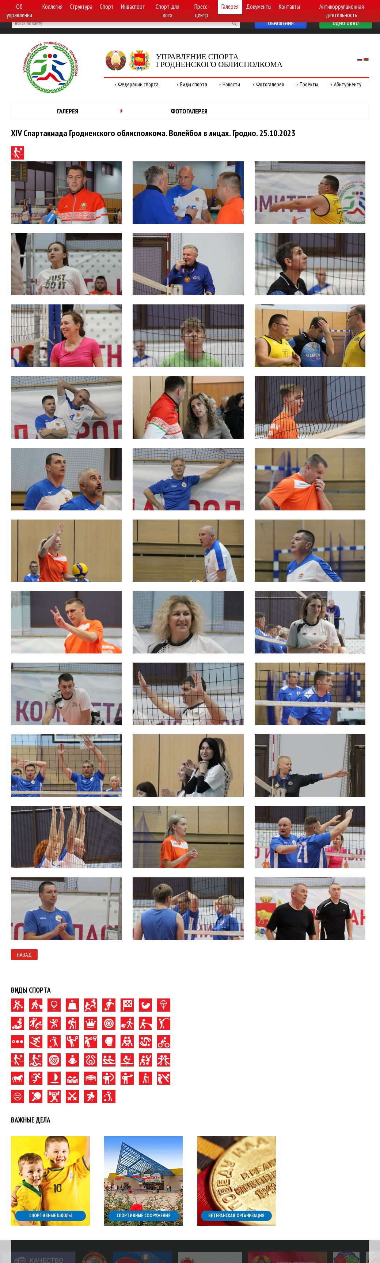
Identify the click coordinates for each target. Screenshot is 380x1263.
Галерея (230, 7)
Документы (258, 7)
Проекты (309, 84)
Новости (231, 84)
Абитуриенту (347, 84)
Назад (24, 954)
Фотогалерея (270, 84)
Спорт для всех (167, 11)
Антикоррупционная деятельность (341, 11)
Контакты (289, 7)
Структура (81, 7)
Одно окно (345, 23)
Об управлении (19, 11)
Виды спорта (193, 84)
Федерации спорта (138, 84)
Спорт (107, 7)
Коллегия (52, 7)
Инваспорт (133, 7)
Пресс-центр (201, 11)
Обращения (280, 23)
